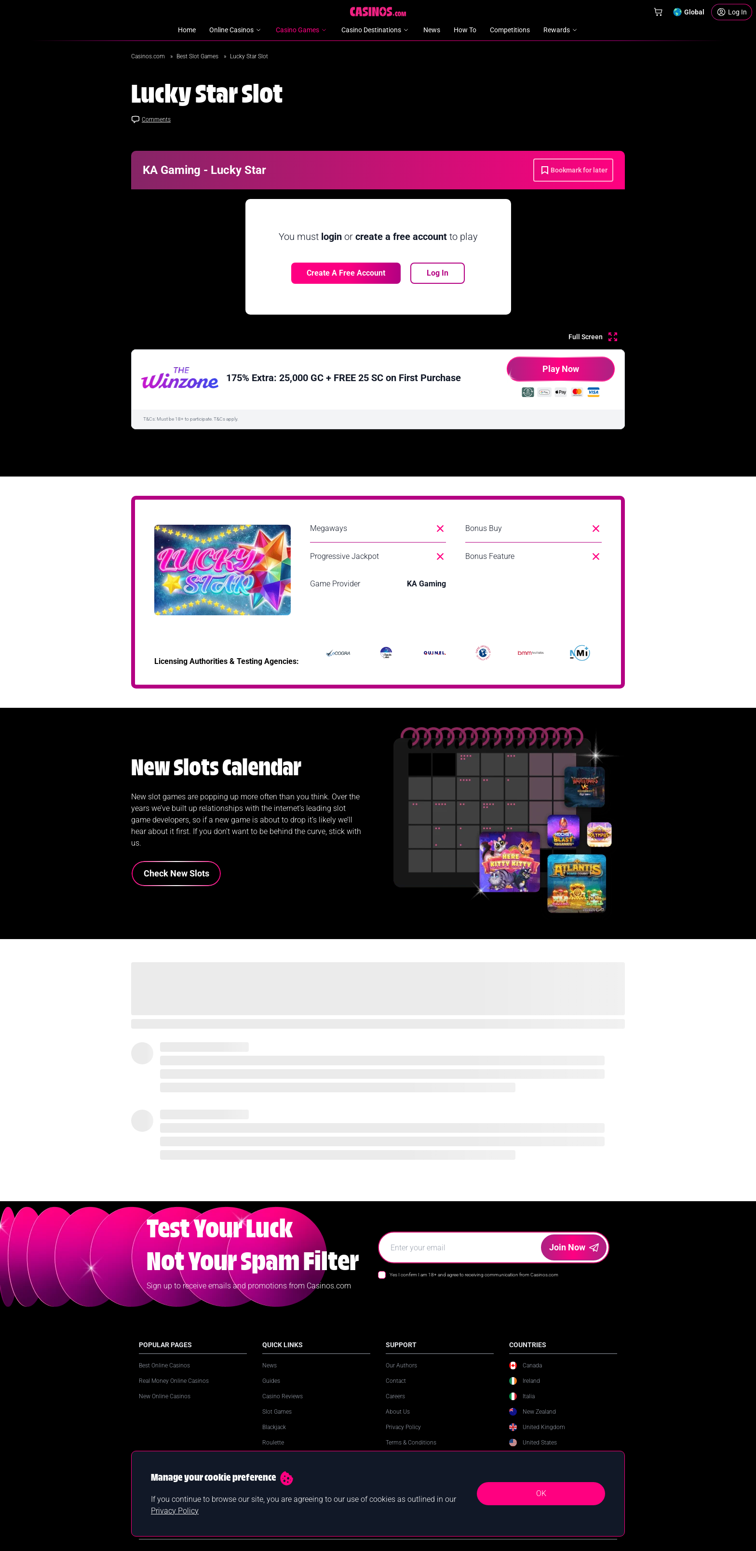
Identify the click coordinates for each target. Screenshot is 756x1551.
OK (541, 1493)
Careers (395, 1396)
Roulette (273, 1442)
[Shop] (658, 12)
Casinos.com (148, 56)
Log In (437, 273)
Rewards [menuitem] (561, 30)
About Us (398, 1411)
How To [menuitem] (465, 30)
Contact (396, 1381)
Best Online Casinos (164, 1365)
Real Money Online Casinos (174, 1381)
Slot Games (277, 1411)
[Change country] (688, 12)
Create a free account (346, 273)
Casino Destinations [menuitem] (375, 30)
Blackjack (274, 1427)
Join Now (574, 1247)
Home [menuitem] (187, 30)
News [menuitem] (431, 30)
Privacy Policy (403, 1427)
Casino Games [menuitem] (302, 30)
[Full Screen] (592, 337)
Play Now (543, 373)
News (269, 1365)
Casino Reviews (282, 1396)
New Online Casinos (164, 1396)
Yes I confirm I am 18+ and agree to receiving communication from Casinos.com (474, 1274)
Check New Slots (176, 873)
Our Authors (401, 1365)
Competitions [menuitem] (510, 30)
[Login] (731, 12)
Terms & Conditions (411, 1442)
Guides (271, 1381)
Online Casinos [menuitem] (235, 30)
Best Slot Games (198, 56)
